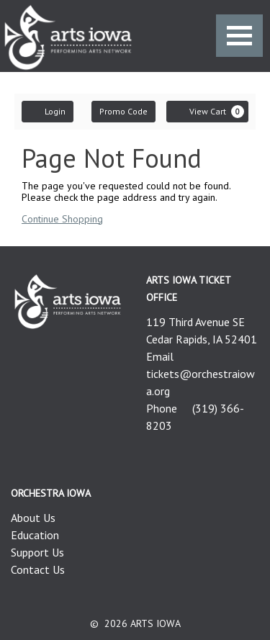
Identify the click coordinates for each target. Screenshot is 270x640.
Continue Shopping (62, 218)
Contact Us (38, 569)
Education (35, 535)
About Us (33, 517)
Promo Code (123, 111)
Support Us (37, 552)
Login (48, 111)
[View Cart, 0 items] (207, 111)
